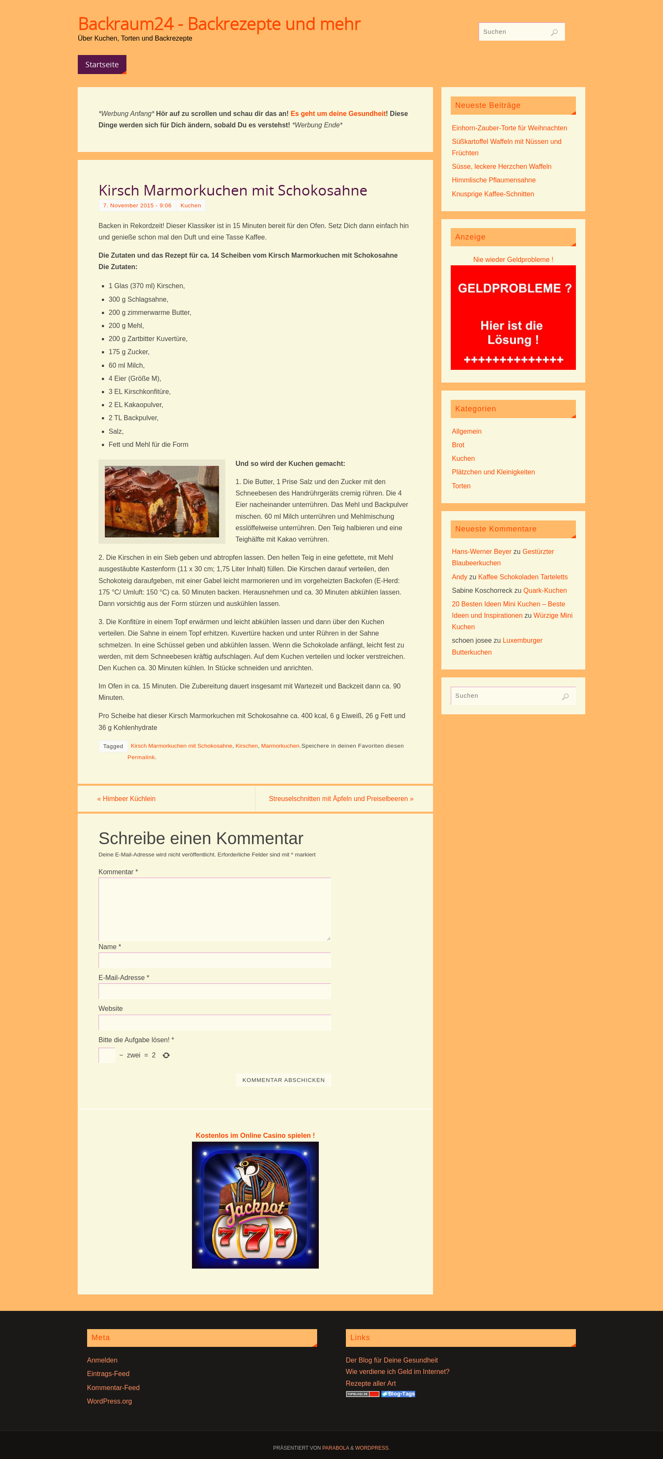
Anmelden (102, 1360)
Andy (459, 577)
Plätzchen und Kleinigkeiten (493, 472)
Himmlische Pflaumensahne (494, 180)
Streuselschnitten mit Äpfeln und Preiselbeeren (339, 798)
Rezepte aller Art (371, 1383)
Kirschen (247, 746)
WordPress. (372, 1448)
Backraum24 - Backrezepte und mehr (219, 23)
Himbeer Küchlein (128, 798)
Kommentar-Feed (113, 1387)
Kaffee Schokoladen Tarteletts (523, 577)
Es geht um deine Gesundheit (338, 113)
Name (110, 946)
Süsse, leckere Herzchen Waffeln (502, 166)
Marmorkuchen (280, 746)
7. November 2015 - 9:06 (137, 205)
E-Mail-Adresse (124, 978)
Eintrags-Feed (108, 1374)
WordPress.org (109, 1401)
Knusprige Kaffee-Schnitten (493, 194)
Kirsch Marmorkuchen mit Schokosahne (181, 746)
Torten (461, 486)
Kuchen (191, 205)
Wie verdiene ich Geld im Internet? (397, 1372)
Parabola (335, 1448)
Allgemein (467, 431)
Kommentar (118, 871)
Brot (458, 445)
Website (111, 1009)
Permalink (141, 757)
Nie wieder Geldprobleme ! (513, 259)
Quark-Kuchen (545, 590)
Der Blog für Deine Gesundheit (392, 1360)
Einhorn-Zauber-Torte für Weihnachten (509, 128)
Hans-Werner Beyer (482, 551)
